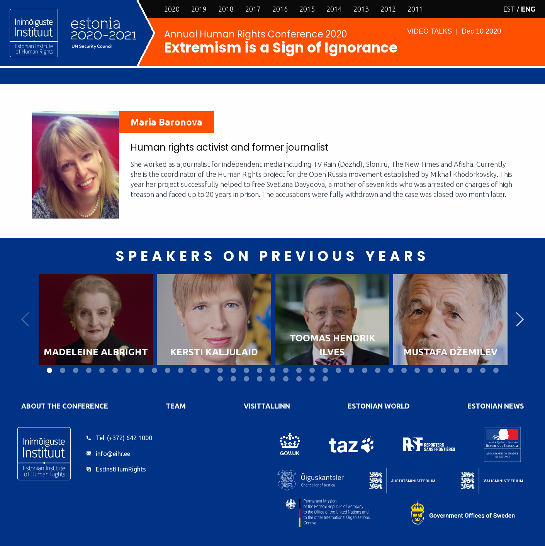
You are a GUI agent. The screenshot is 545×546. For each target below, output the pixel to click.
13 (207, 370)
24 (351, 370)
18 (272, 370)
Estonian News (495, 406)
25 (364, 370)
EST (509, 9)
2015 (307, 9)
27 (391, 370)
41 (286, 379)
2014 (334, 9)
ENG (528, 9)
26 (377, 370)
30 (430, 370)
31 (443, 370)
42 (299, 379)
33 (469, 370)
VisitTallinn (267, 406)
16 (246, 370)
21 (312, 370)
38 (246, 379)
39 (259, 379)
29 (417, 370)
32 (456, 370)
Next (520, 319)
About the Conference (64, 406)
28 (404, 370)
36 (220, 379)
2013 (361, 9)
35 (496, 370)
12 (194, 370)
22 (325, 370)
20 (299, 370)
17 (259, 370)
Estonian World (379, 406)
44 (325, 379)
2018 (226, 9)
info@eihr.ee (113, 453)
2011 (415, 9)
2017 (253, 9)
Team (176, 406)
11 (180, 370)
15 (233, 370)
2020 (172, 9)
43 (312, 379)
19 (286, 370)
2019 (199, 9)
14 (220, 370)
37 (233, 379)
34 (483, 370)
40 (272, 379)
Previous (25, 319)
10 (167, 370)
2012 (388, 9)
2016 (280, 9)
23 (338, 370)
